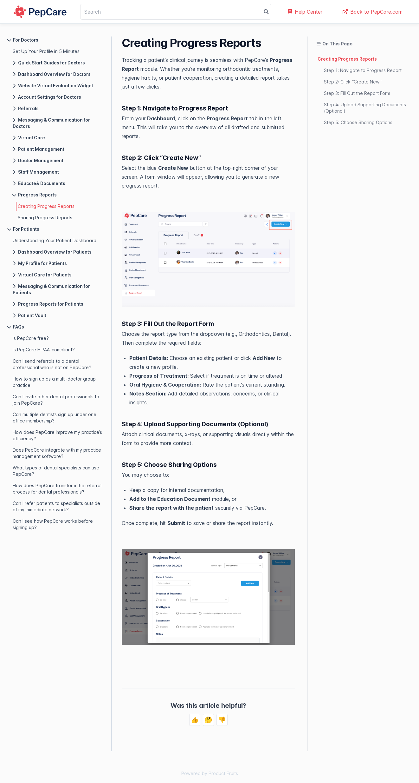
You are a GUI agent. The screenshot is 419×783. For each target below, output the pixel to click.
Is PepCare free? (31, 338)
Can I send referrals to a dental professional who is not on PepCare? (52, 364)
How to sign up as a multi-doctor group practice (54, 382)
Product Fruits (223, 773)
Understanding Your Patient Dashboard (54, 240)
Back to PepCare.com (373, 12)
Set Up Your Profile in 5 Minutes (46, 51)
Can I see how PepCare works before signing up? (53, 524)
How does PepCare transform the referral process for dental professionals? (57, 488)
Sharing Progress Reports (45, 217)
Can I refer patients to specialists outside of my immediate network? (56, 506)
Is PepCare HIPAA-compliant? (44, 349)
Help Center (305, 12)
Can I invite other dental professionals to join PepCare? (56, 400)
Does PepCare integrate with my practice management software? (57, 453)
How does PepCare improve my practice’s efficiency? (57, 435)
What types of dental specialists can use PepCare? (56, 471)
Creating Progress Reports (46, 206)
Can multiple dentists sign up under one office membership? (54, 417)
